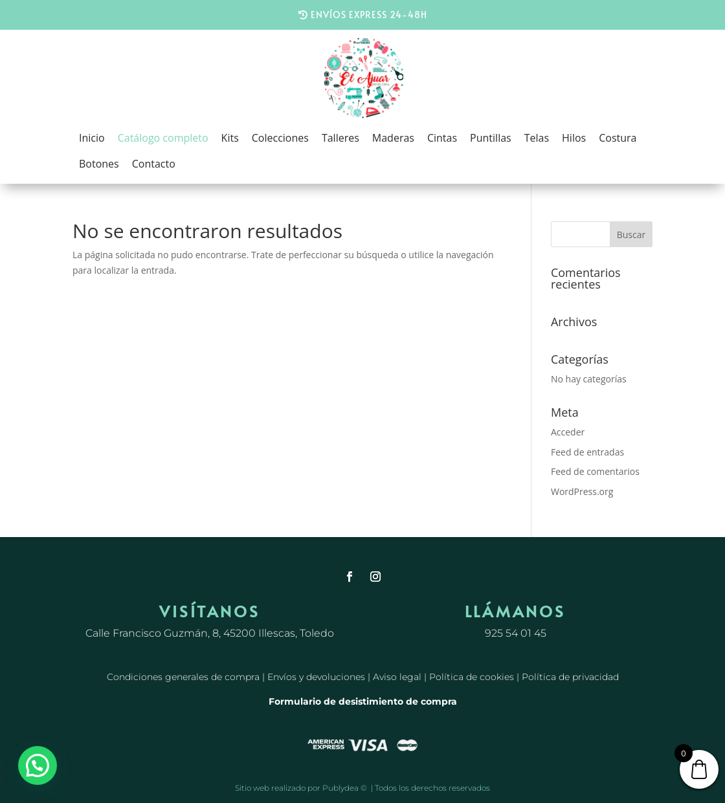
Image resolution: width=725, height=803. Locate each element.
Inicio (92, 138)
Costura (617, 138)
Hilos (574, 138)
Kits (230, 138)
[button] (37, 765)
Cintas (442, 138)
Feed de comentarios (595, 471)
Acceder (568, 432)
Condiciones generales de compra (183, 677)
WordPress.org (582, 491)
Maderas (393, 138)
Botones (99, 164)
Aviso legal (397, 677)
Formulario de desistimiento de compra (363, 701)
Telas (536, 138)
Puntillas (490, 138)
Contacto (153, 164)
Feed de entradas (587, 452)
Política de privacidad (570, 677)
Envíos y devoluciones (316, 677)
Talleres (340, 138)
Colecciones (280, 138)
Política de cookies (471, 677)
